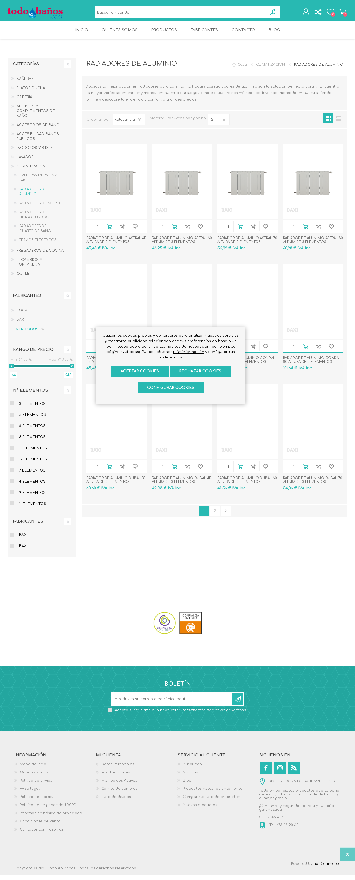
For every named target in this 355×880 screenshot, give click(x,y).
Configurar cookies (170, 388)
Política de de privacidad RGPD (48, 810)
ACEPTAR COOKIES (139, 371)
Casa (242, 70)
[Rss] (294, 773)
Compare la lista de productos (211, 802)
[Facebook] (266, 773)
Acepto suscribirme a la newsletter (181, 715)
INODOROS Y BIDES (35, 153)
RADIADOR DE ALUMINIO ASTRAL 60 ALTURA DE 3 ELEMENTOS (182, 245)
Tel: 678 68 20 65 (283, 830)
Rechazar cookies (200, 371)
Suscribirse (237, 704)
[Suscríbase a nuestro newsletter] (172, 704)
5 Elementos (32, 420)
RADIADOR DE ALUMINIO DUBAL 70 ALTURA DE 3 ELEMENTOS (312, 485)
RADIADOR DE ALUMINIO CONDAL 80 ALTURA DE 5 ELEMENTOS (312, 365)
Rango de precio (33, 355)
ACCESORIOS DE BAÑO (38, 130)
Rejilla (328, 124)
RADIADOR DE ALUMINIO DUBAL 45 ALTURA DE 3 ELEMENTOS (181, 485)
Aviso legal (30, 794)
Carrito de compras (341, 13)
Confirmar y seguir (226, 516)
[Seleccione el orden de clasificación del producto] (129, 125)
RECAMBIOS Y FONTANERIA (29, 267)
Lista (338, 124)
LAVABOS (25, 162)
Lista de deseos (116, 802)
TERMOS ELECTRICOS (38, 245)
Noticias (190, 778)
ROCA (22, 316)
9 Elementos (32, 498)
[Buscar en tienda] (181, 14)
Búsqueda (273, 14)
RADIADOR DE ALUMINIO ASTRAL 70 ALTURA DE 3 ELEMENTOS (247, 245)
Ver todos (27, 335)
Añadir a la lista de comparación (122, 232)
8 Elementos (32, 442)
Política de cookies (37, 802)
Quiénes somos (34, 778)
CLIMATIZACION (31, 172)
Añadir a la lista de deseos (135, 232)
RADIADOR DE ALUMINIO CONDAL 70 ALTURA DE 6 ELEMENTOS (246, 365)
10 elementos (33, 453)
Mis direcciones (115, 778)
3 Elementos (32, 409)
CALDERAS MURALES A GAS (38, 183)
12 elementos (33, 465)
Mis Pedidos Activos (119, 786)
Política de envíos (36, 786)
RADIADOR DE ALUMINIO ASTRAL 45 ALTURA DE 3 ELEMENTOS (116, 245)
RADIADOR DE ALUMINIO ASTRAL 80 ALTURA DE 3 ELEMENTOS (313, 245)
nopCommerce (327, 869)
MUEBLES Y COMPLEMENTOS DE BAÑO (36, 116)
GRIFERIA (24, 102)
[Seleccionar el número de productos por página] (219, 125)
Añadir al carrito (109, 232)
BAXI (21, 325)
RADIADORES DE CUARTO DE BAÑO (35, 234)
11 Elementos (32, 509)
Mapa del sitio (33, 770)
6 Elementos (32, 431)
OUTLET (24, 279)
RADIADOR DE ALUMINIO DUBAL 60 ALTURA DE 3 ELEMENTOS (247, 485)
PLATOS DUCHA (31, 93)
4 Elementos (32, 487)
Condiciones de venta (40, 827)
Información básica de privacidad (51, 818)
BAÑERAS (25, 84)
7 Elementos (32, 476)
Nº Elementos (30, 396)
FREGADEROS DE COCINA (40, 256)
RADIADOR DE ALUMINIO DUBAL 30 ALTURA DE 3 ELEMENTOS (116, 485)
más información (188, 352)
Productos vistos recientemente (212, 794)
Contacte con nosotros (41, 835)
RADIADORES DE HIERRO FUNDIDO (34, 220)
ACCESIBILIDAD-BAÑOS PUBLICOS (38, 142)
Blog (187, 786)
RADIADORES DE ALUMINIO (32, 197)
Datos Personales (117, 770)
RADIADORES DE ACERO (39, 209)
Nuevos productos (200, 810)
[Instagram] (280, 773)
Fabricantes (28, 527)
